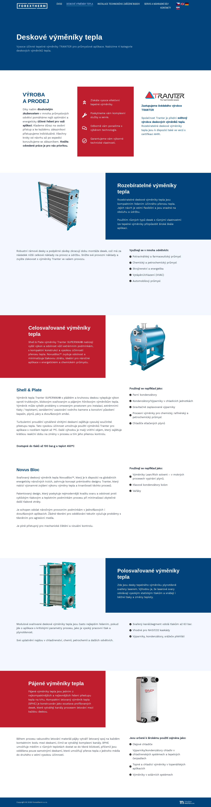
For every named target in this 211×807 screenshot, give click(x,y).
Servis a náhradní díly (156, 4)
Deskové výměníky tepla (79, 4)
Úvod (59, 4)
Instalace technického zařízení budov (118, 4)
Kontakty (165, 7)
